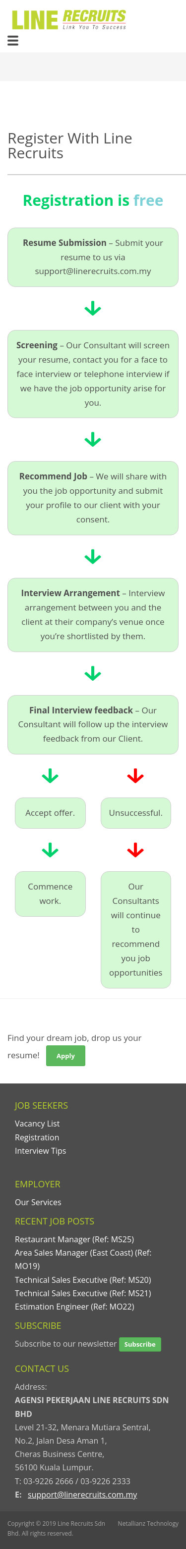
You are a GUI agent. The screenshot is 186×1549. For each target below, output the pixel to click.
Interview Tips (40, 1150)
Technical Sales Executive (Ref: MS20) (83, 1279)
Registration (37, 1137)
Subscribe (140, 1344)
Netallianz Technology (148, 1523)
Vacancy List (37, 1123)
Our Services (38, 1202)
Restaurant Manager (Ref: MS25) (74, 1239)
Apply (66, 1055)
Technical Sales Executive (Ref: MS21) (83, 1293)
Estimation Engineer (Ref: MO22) (74, 1306)
